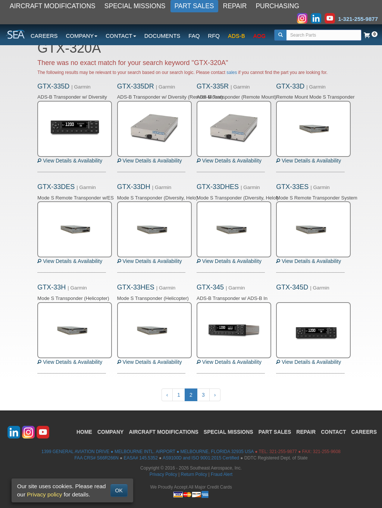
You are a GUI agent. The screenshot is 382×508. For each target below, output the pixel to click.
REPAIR (235, 6)
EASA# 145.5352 (141, 458)
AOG (259, 35)
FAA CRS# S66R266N (96, 458)
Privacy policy (44, 494)
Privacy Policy (163, 474)
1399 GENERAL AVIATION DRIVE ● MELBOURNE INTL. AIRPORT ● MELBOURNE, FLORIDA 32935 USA (147, 451)
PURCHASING (277, 6)
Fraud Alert (221, 474)
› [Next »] (215, 395)
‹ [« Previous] (167, 395)
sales (231, 72)
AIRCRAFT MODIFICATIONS (53, 6)
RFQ (214, 35)
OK (119, 490)
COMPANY (110, 432)
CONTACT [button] (121, 35)
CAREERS (44, 35)
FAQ (194, 35)
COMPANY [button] (82, 35)
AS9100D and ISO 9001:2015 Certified (201, 458)
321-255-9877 (283, 451)
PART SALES (194, 6)
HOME (84, 432)
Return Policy (194, 474)
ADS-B (236, 35)
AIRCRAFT (163, 432)
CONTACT (333, 432)
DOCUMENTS (162, 35)
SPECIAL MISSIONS (135, 6)
